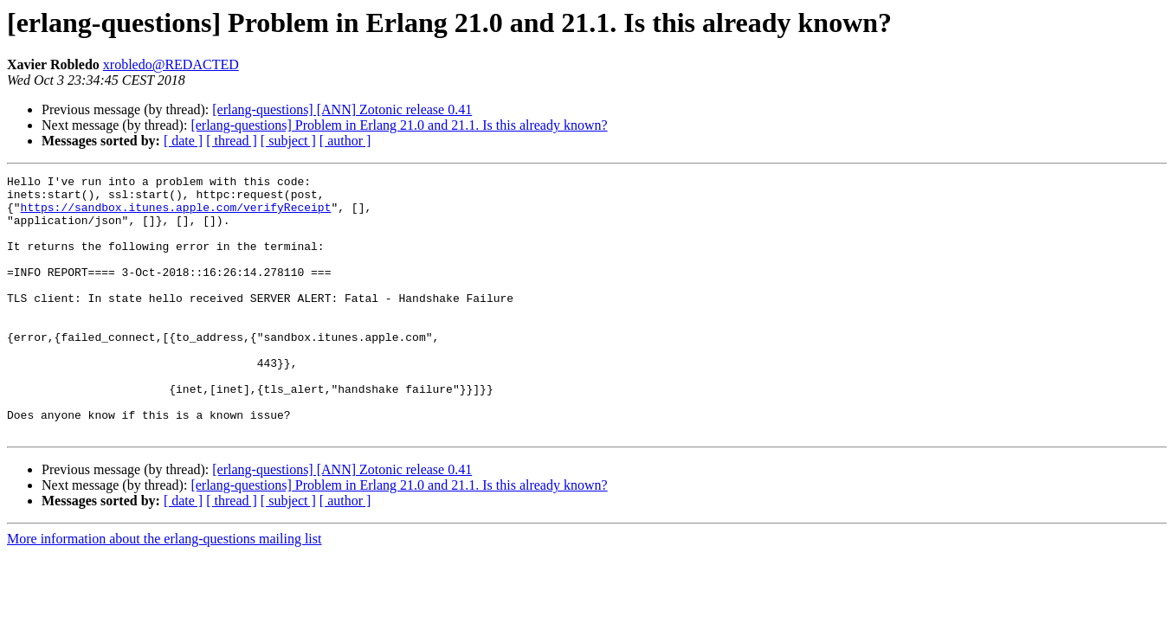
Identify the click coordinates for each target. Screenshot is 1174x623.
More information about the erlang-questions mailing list (164, 590)
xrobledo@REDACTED (171, 64)
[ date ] (183, 140)
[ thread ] (231, 140)
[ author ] (345, 140)
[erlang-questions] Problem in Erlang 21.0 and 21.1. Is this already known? (398, 125)
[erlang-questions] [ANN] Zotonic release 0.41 (342, 109)
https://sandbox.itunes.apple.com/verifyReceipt (176, 214)
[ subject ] (288, 140)
